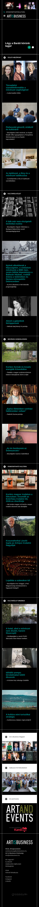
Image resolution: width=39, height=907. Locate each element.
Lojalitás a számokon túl (18, 580)
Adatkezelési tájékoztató (13, 864)
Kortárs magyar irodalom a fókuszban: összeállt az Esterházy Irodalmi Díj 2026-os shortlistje (19, 497)
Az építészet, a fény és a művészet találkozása (18, 174)
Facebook (8, 877)
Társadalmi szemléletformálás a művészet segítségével (17, 87)
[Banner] (19, 4)
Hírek (7, 870)
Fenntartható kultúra (17, 466)
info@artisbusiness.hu (12, 855)
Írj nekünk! (8, 862)
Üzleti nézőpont (14, 57)
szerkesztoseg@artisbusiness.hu (16, 851)
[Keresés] (4, 12)
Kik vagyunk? (9, 859)
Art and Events (14, 799)
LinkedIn (8, 881)
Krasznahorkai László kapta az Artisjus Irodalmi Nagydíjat (18, 543)
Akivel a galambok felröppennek (15, 322)
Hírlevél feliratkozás (11, 872)
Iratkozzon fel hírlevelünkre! (18, 768)
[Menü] (4, 16)
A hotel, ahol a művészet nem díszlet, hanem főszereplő (18, 630)
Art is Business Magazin (17, 737)
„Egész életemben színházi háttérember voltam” (19, 410)
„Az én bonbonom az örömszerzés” (16, 449)
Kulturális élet (14, 193)
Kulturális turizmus (16, 601)
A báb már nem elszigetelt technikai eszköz (19, 222)
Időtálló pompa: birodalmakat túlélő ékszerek (15, 674)
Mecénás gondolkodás (17, 339)
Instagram (8, 879)
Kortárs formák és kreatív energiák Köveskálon (18, 368)
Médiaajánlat (9, 866)
